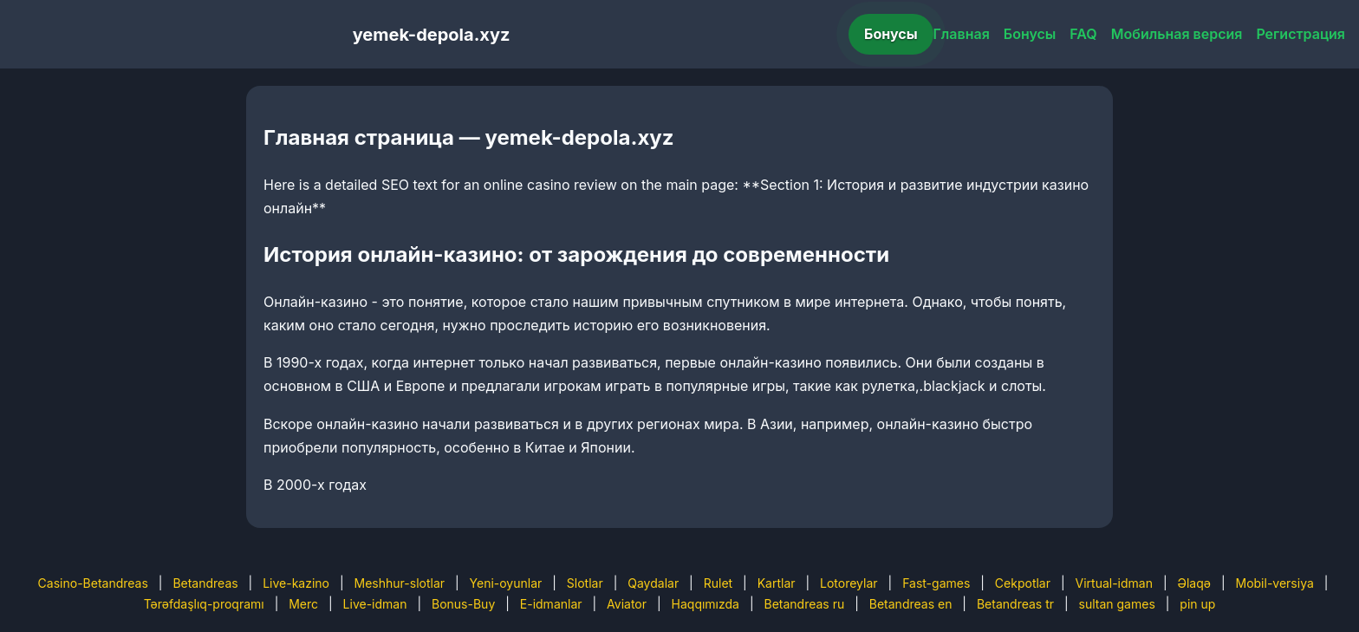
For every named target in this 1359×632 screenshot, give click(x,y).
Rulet (718, 583)
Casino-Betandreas (93, 583)
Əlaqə (1194, 583)
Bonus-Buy (463, 603)
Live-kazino (296, 583)
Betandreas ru (804, 603)
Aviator (627, 603)
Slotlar (585, 583)
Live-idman (375, 603)
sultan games (1117, 603)
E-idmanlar (551, 603)
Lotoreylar (849, 583)
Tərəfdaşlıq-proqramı (204, 603)
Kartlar (777, 583)
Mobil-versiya (1274, 583)
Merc (303, 603)
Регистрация (1300, 33)
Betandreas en (911, 603)
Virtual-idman (1114, 583)
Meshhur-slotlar (399, 583)
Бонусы (891, 33)
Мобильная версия (1177, 33)
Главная (961, 33)
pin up (1197, 603)
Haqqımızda (705, 603)
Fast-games (936, 583)
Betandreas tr (1015, 603)
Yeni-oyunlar (506, 583)
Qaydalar (653, 583)
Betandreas (204, 583)
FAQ (1083, 33)
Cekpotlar (1022, 583)
